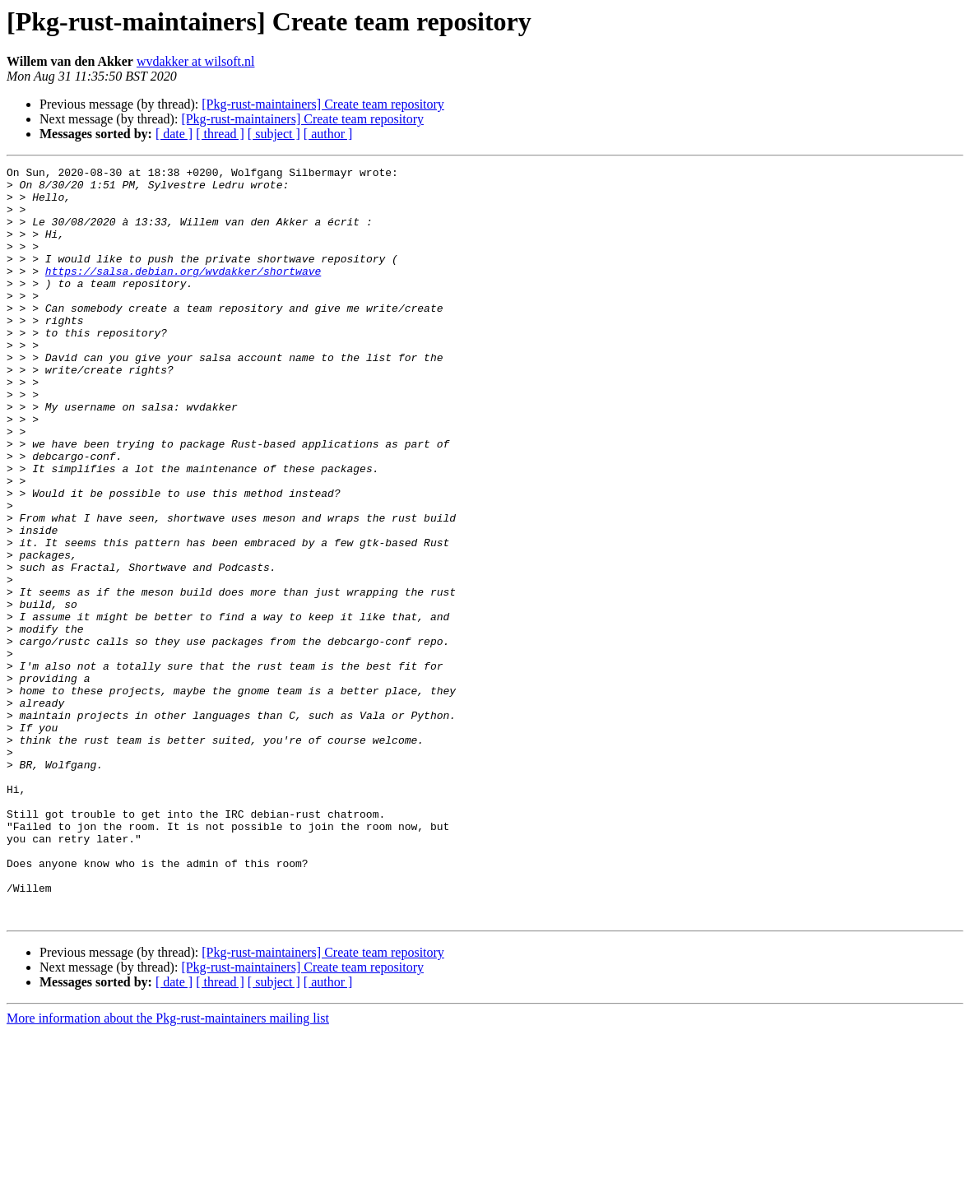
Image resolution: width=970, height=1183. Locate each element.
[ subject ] (274, 134)
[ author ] (328, 134)
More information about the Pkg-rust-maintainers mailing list (168, 1169)
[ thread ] (220, 134)
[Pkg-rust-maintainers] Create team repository (323, 104)
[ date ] (174, 134)
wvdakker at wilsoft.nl (196, 61)
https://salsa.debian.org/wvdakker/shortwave (183, 292)
